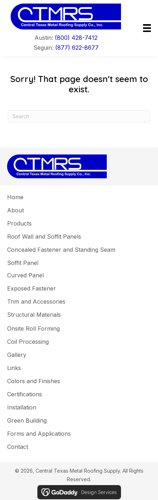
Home (15, 197)
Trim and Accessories (36, 301)
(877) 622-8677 (77, 47)
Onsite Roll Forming (33, 328)
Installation (21, 407)
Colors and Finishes (33, 381)
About (15, 210)
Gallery (16, 354)
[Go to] (66, 16)
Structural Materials (34, 314)
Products (19, 223)
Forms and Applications (39, 433)
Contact (17, 446)
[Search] (79, 116)
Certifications (24, 394)
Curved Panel (25, 275)
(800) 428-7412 (76, 37)
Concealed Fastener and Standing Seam (61, 249)
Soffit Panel (22, 262)
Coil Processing (28, 341)
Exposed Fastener (31, 288)
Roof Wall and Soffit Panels (44, 236)
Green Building (27, 420)
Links (14, 367)
